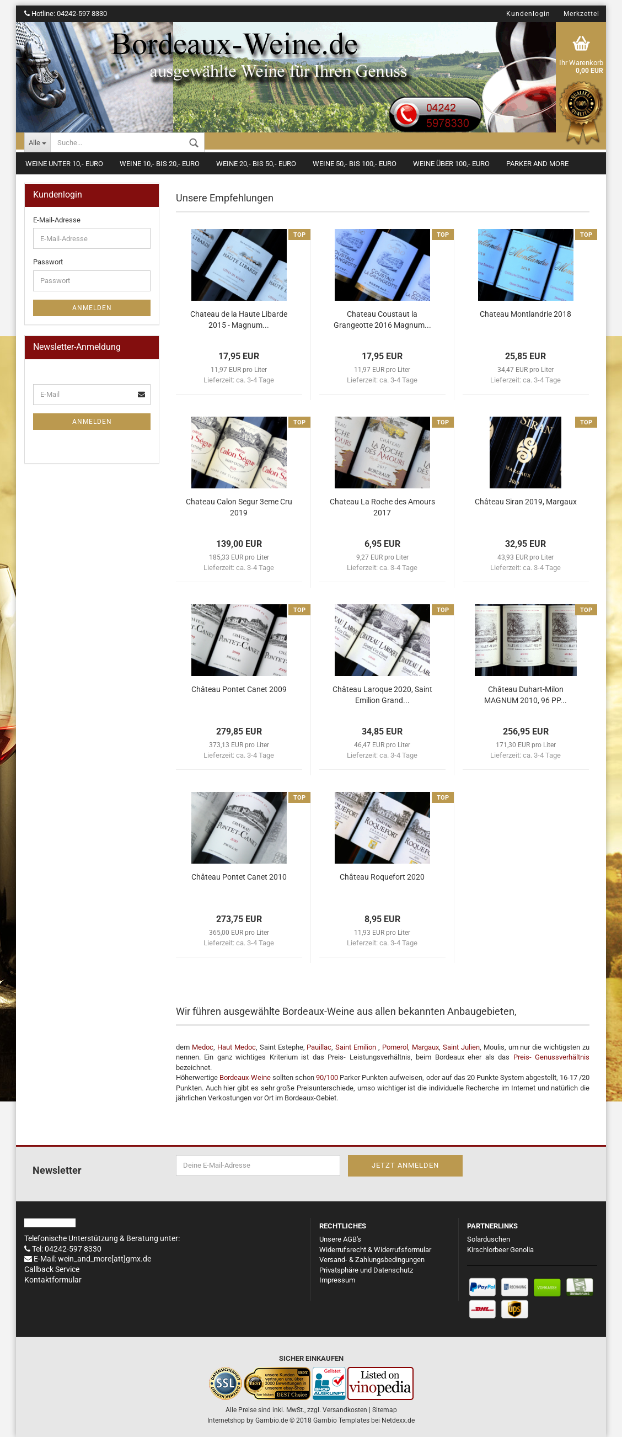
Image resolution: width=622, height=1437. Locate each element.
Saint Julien (461, 1047)
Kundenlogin (528, 14)
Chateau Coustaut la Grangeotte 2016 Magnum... (382, 319)
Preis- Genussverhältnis (549, 1057)
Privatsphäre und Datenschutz (366, 1270)
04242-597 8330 (82, 13)
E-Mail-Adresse (57, 220)
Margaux (425, 1047)
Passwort (48, 262)
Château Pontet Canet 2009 (239, 689)
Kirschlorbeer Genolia (500, 1250)
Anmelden (92, 308)
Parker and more (537, 163)
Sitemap (384, 1410)
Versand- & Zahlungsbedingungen (372, 1259)
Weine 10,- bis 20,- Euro (160, 163)
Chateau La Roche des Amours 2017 (382, 507)
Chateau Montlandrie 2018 (525, 314)
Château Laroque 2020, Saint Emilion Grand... (382, 695)
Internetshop (226, 1420)
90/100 (327, 1077)
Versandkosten (345, 1410)
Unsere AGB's (340, 1239)
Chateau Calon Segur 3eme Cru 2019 (239, 507)
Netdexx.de (398, 1420)
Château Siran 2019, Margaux (526, 501)
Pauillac (319, 1047)
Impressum (337, 1280)
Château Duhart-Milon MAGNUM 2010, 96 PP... (525, 695)
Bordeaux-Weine (245, 1077)
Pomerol (395, 1047)
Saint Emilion (355, 1047)
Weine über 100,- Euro (451, 163)
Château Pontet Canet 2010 (239, 876)
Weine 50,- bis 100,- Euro (354, 163)
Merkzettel (581, 14)
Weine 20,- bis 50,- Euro (256, 163)
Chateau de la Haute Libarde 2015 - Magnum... (238, 319)
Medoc (202, 1047)
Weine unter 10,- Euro (64, 163)
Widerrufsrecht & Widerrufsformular (375, 1250)
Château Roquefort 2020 (382, 876)
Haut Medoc (236, 1047)
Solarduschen (488, 1239)
